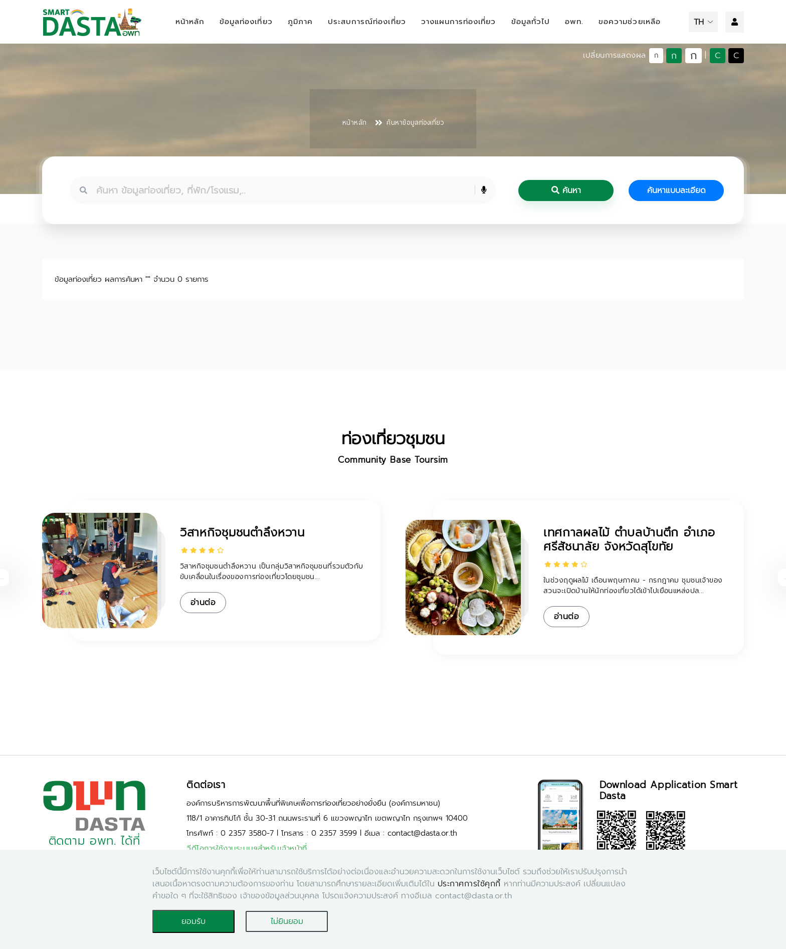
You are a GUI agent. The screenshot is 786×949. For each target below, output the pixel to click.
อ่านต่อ (203, 603)
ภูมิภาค (300, 21)
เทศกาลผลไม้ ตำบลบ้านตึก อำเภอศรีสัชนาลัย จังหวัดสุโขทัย (629, 539)
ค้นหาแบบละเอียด (676, 190)
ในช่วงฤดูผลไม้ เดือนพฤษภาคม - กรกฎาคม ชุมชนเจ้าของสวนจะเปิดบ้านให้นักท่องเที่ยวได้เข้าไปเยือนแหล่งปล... (632, 585)
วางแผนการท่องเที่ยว (458, 21)
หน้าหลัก (190, 21)
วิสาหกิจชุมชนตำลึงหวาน (242, 532)
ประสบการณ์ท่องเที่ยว (367, 21)
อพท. (574, 21)
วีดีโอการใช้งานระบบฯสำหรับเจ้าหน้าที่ (246, 848)
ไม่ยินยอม (287, 921)
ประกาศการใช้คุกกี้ (469, 884)
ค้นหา (566, 190)
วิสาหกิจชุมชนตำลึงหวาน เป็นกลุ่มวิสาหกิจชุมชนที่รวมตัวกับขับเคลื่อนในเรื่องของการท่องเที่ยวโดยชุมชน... (271, 571)
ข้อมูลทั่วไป (530, 21)
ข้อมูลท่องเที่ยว (246, 21)
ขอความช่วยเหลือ (630, 21)
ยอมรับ (193, 921)
